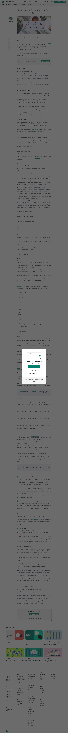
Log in (38, 373)
